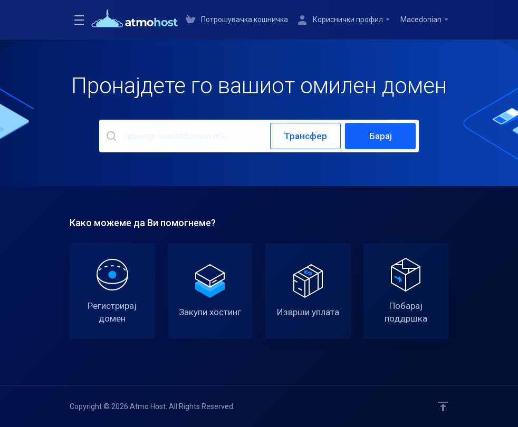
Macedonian (424, 19)
